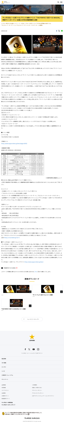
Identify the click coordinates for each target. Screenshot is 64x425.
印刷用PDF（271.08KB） (10, 268)
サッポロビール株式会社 (7, 402)
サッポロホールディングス (8, 405)
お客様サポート (5, 396)
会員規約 (4, 393)
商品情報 (4, 358)
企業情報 (4, 385)
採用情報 (4, 387)
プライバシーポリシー (37, 390)
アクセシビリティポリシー (38, 393)
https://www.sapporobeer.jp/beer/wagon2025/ (14, 143)
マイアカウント (5, 390)
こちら (35, 271)
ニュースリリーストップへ (33, 319)
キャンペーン (5, 379)
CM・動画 (4, 363)
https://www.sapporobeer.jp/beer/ (33, 262)
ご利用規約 (34, 385)
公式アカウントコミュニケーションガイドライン (43, 396)
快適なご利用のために (37, 387)
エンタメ (4, 367)
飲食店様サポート (6, 398)
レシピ (3, 371)
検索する (58, 2)
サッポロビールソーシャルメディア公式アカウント (32, 353)
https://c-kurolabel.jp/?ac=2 (12, 237)
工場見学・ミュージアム (7, 375)
